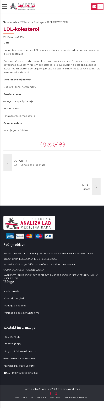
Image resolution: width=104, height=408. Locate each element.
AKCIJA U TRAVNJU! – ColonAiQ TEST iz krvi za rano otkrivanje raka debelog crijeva (48, 253)
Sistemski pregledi (13, 298)
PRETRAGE (55, 397)
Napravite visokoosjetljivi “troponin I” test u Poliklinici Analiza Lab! (39, 264)
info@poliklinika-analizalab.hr (19, 351)
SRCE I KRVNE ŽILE (57, 22)
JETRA (23, 22)
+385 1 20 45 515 (11, 336)
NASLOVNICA (21, 397)
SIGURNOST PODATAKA (76, 397)
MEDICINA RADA (39, 397)
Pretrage (39, 22)
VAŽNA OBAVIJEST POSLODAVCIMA (23, 269)
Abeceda (12, 22)
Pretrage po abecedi (15, 305)
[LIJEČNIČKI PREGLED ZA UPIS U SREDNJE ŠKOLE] (30, 258)
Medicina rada (11, 291)
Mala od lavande (12, 320)
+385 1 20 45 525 (11, 344)
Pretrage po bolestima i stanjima (21, 312)
